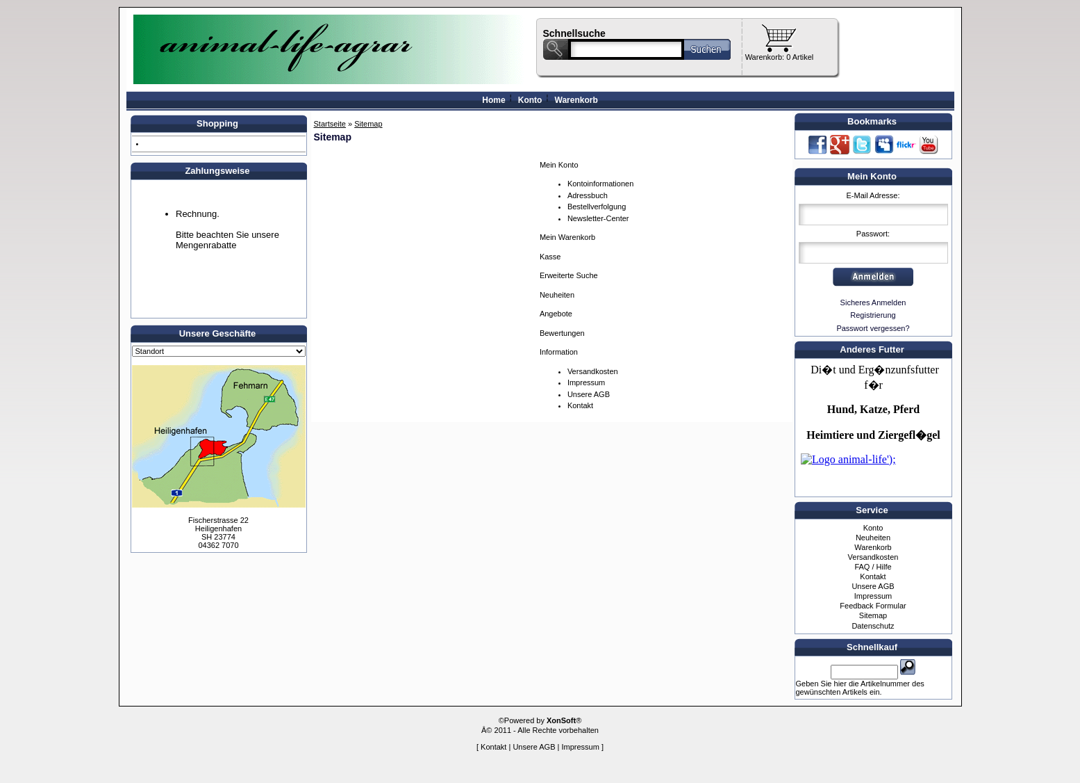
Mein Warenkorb (567, 237)
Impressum (586, 382)
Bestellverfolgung (596, 206)
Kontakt (580, 405)
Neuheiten (557, 295)
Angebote (556, 313)
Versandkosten (592, 371)
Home (493, 100)
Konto (530, 100)
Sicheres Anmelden (873, 302)
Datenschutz (872, 626)
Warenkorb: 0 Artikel (779, 57)
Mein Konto (559, 165)
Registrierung (872, 315)
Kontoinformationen (600, 183)
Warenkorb (576, 100)
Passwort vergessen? (872, 328)
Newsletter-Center (598, 218)
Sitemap (873, 615)
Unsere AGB (588, 394)
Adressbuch (587, 195)
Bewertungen (562, 333)
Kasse (550, 256)
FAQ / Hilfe (872, 567)
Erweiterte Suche (569, 275)
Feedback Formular (873, 606)
